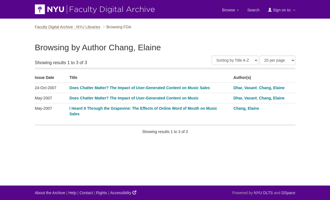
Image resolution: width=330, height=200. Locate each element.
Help (72, 193)
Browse (230, 10)
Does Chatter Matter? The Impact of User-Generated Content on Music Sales (139, 88)
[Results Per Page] (277, 60)
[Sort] (235, 60)
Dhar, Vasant (245, 88)
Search (253, 10)
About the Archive (50, 193)
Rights (101, 193)
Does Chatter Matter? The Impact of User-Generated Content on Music (134, 98)
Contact (86, 193)
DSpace (288, 193)
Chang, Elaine (272, 88)
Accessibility (123, 192)
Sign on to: (281, 10)
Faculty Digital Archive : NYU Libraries (68, 27)
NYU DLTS (263, 193)
